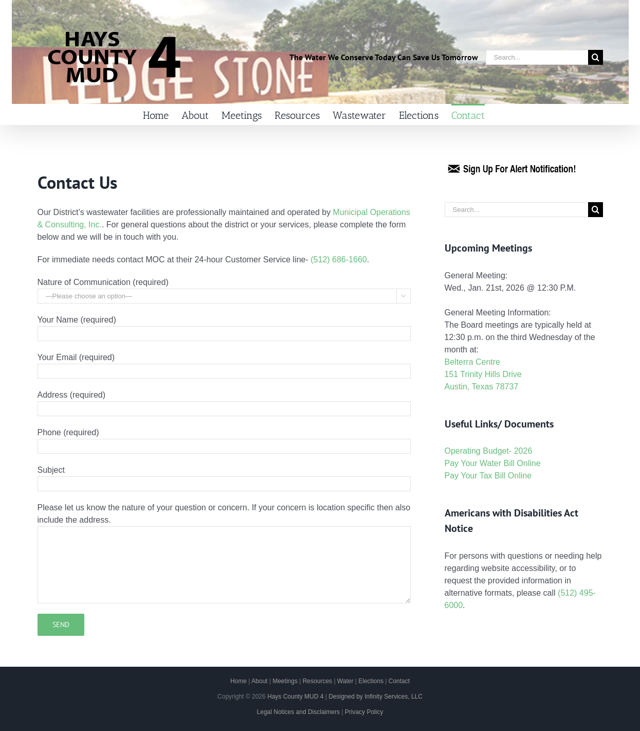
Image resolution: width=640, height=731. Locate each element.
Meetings (285, 681)
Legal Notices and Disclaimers (298, 712)
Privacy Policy (364, 712)
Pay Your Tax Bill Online (488, 475)
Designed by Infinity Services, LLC (375, 696)
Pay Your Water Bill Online (493, 463)
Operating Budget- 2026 (489, 451)
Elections (370, 681)
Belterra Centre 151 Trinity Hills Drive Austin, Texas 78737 (483, 374)
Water (345, 681)
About (259, 681)
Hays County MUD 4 (295, 696)
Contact (399, 681)
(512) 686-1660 (338, 259)
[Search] (595, 57)
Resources (317, 681)
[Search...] (537, 57)
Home (238, 681)
